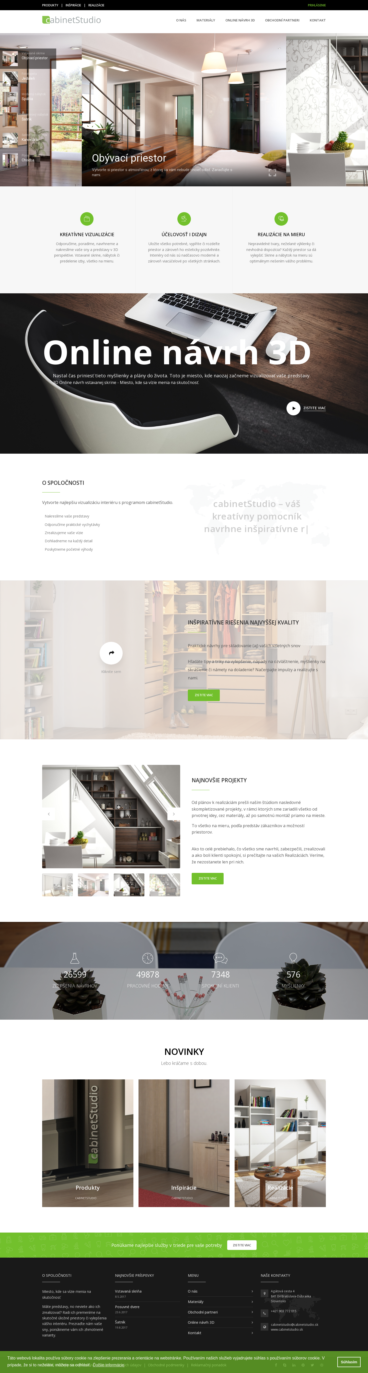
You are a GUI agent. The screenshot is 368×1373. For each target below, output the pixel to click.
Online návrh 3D (240, 20)
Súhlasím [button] (349, 1362)
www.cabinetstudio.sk (287, 1329)
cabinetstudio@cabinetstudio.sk (294, 1324)
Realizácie (96, 5)
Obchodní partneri (282, 20)
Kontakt (318, 20)
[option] (111, 816)
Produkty (50, 5)
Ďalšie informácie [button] (108, 1365)
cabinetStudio (86, 1198)
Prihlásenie (317, 5)
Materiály (206, 20)
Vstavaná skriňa (128, 1291)
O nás (181, 20)
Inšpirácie (73, 5)
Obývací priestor (129, 158)
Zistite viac (204, 695)
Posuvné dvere (127, 1306)
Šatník (120, 1322)
